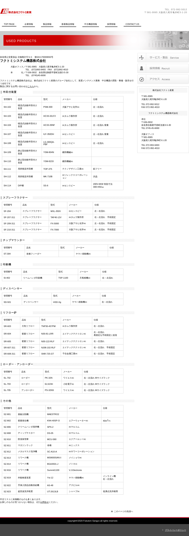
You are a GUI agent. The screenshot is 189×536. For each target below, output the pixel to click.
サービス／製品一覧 (163, 57)
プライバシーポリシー (175, 530)
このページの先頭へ (123, 511)
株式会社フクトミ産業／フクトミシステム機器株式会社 (53, 11)
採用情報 (163, 68)
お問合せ (44, 502)
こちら (31, 86)
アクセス (163, 79)
